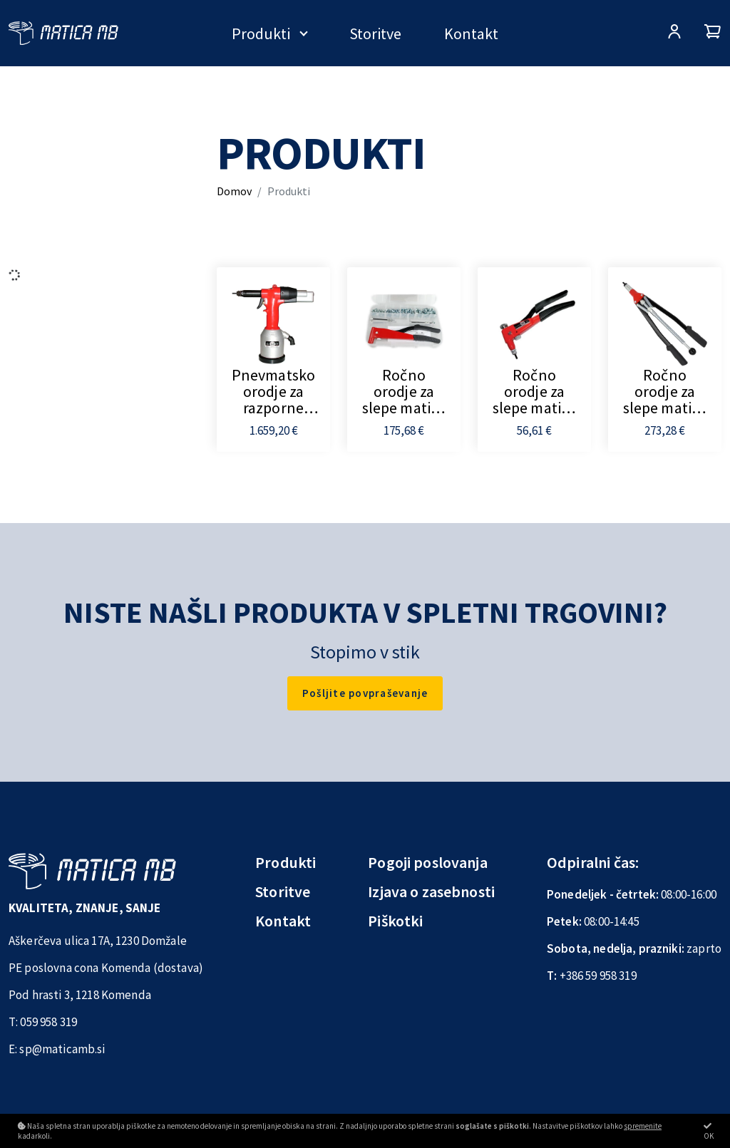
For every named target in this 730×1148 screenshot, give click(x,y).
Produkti (261, 33)
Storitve (375, 33)
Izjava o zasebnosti (431, 891)
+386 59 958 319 (598, 975)
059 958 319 (48, 1022)
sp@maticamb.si (62, 1049)
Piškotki (395, 921)
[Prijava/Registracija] (674, 33)
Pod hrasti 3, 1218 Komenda (80, 995)
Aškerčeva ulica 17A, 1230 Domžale (98, 940)
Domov (234, 191)
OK (709, 1131)
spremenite (643, 1126)
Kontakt (471, 33)
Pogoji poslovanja (428, 862)
